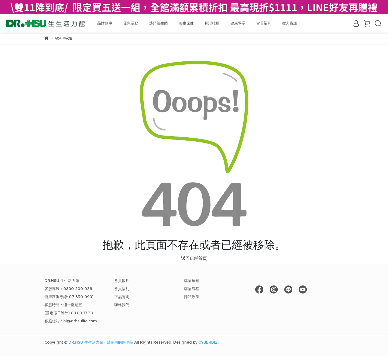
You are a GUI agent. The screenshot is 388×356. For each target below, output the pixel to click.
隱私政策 (191, 296)
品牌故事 (104, 23)
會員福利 (263, 23)
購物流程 (191, 288)
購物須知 (191, 280)
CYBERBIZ (208, 342)
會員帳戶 (121, 280)
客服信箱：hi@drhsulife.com (70, 321)
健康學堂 (237, 23)
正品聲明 (121, 296)
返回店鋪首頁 (194, 258)
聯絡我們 (121, 304)
